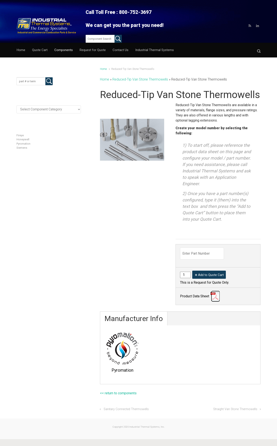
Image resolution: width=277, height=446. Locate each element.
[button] (259, 50)
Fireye (20, 135)
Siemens (21, 147)
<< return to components (118, 393)
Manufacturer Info (133, 318)
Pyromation (23, 143)
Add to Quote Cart (211, 275)
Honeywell (22, 139)
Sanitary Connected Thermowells (126, 409)
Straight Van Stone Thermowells (235, 409)
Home (103, 68)
